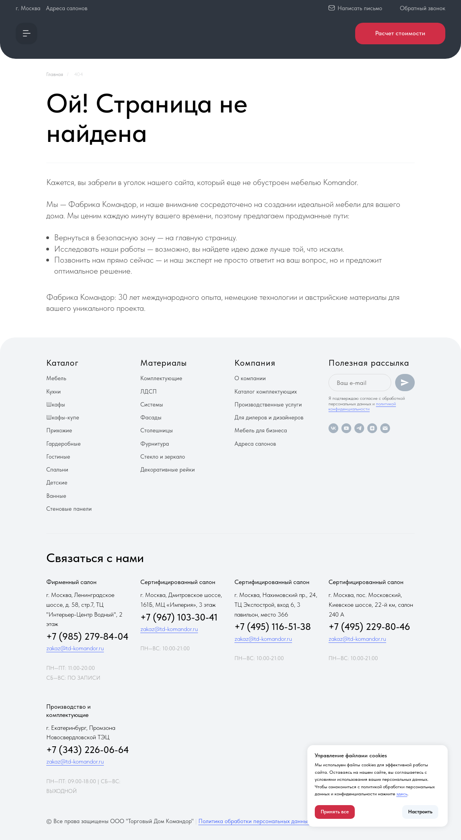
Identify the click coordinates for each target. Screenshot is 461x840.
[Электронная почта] (385, 428)
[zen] (372, 428)
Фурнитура (154, 443)
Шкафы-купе (62, 417)
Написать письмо (360, 8)
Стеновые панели (69, 508)
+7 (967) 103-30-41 (179, 617)
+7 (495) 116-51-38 (272, 626)
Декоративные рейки (167, 469)
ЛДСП (148, 391)
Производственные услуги (268, 404)
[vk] (333, 428)
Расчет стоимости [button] (400, 33)
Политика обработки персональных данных (254, 821)
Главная (54, 74)
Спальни (57, 469)
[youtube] (346, 428)
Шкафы (55, 404)
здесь (401, 793)
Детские (56, 482)
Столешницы (156, 430)
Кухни (53, 391)
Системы (151, 404)
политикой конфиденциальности (362, 406)
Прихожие (59, 430)
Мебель (56, 378)
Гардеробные (63, 443)
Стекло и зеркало (162, 456)
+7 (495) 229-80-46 (369, 626)
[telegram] (359, 428)
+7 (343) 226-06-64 (87, 749)
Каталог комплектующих (265, 391)
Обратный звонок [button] (422, 8)
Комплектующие (161, 378)
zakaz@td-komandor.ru (75, 648)
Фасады (151, 417)
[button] (26, 33)
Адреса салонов (66, 8)
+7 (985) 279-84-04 (87, 636)
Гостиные (58, 456)
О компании (250, 378)
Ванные (56, 495)
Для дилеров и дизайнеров (268, 417)
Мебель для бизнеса (260, 430)
